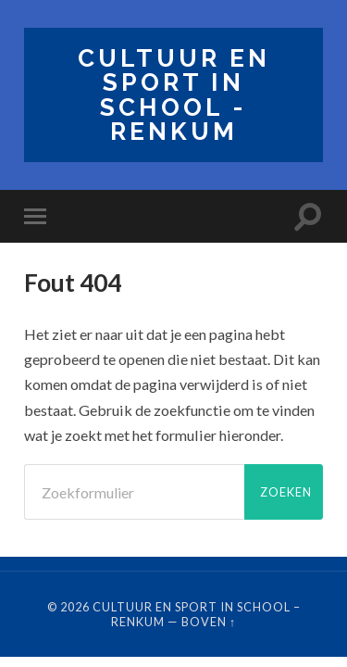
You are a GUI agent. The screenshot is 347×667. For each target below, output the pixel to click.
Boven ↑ (208, 621)
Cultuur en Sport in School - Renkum (174, 94)
